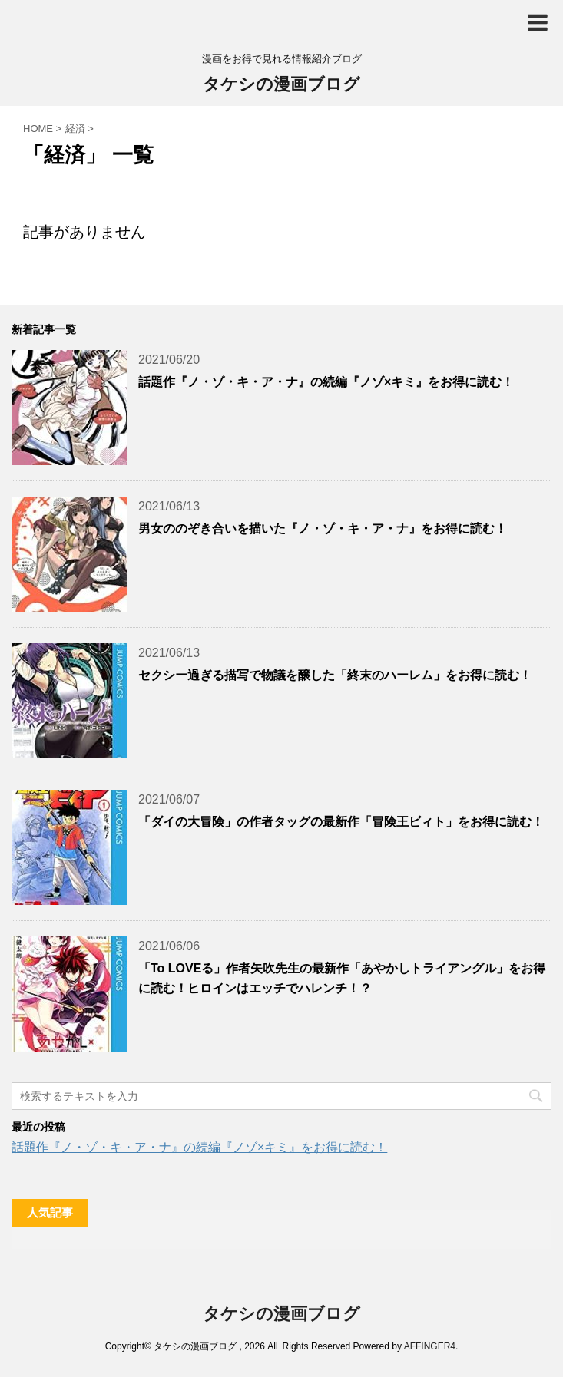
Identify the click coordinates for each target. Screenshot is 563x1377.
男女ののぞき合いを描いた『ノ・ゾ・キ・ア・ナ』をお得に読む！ (322, 528)
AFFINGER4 (429, 1346)
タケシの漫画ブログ (281, 85)
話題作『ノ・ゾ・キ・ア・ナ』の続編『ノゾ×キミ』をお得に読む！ (326, 381)
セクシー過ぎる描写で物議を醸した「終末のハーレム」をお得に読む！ (335, 675)
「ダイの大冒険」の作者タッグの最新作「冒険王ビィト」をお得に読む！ (341, 821)
